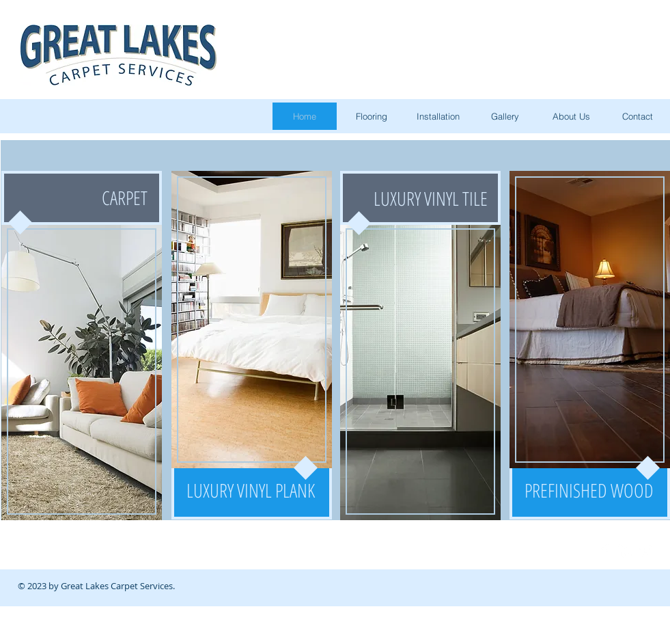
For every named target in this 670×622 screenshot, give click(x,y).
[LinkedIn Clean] (625, 551)
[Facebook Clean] (604, 551)
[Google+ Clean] (645, 551)
